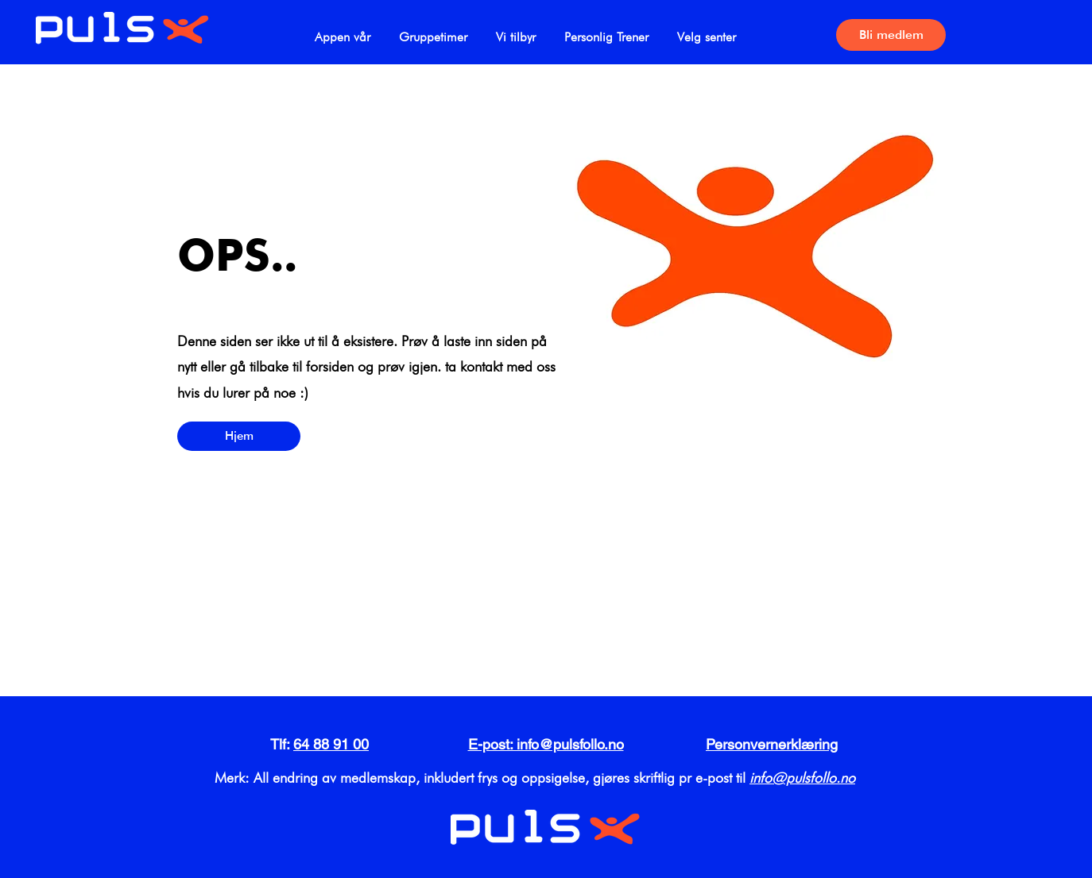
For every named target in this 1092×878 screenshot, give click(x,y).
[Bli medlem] (891, 35)
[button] (433, 29)
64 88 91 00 (331, 744)
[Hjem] (238, 436)
